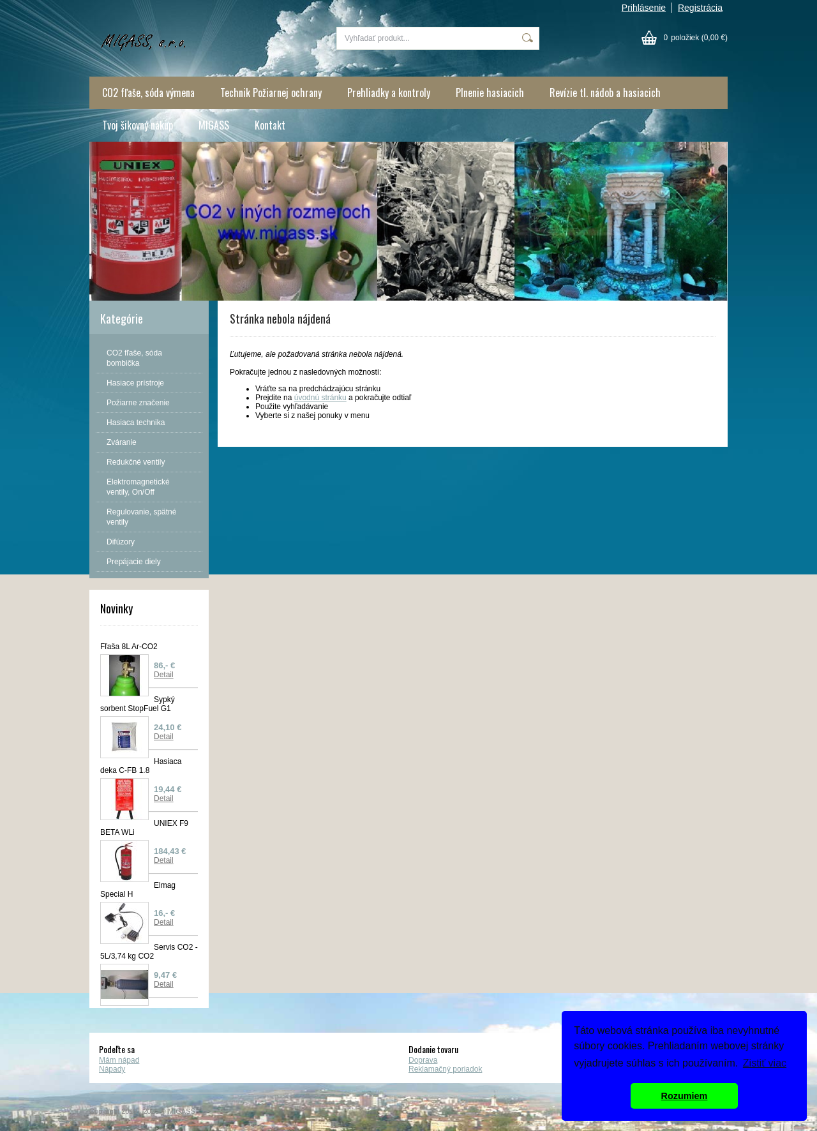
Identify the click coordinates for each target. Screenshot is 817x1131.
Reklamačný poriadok (445, 1069)
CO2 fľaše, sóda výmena (148, 92)
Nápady (112, 1069)
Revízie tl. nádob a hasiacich (605, 92)
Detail (164, 674)
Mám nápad (119, 1060)
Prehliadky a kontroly (388, 92)
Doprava (422, 1060)
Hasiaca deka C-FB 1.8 (140, 766)
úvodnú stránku (320, 397)
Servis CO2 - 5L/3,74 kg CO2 (149, 952)
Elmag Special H (138, 890)
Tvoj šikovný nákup (137, 125)
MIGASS (214, 125)
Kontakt (270, 125)
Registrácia (700, 8)
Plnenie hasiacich (490, 92)
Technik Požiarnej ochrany (271, 92)
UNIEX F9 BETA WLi (144, 828)
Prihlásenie (644, 8)
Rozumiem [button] (684, 1096)
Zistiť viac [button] (764, 1063)
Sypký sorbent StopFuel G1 (137, 704)
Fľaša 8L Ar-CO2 (129, 646)
